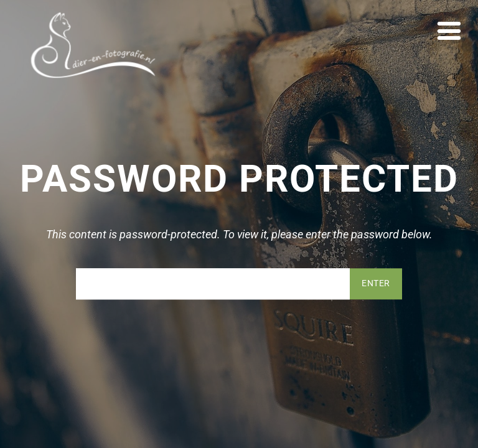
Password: (213, 283)
